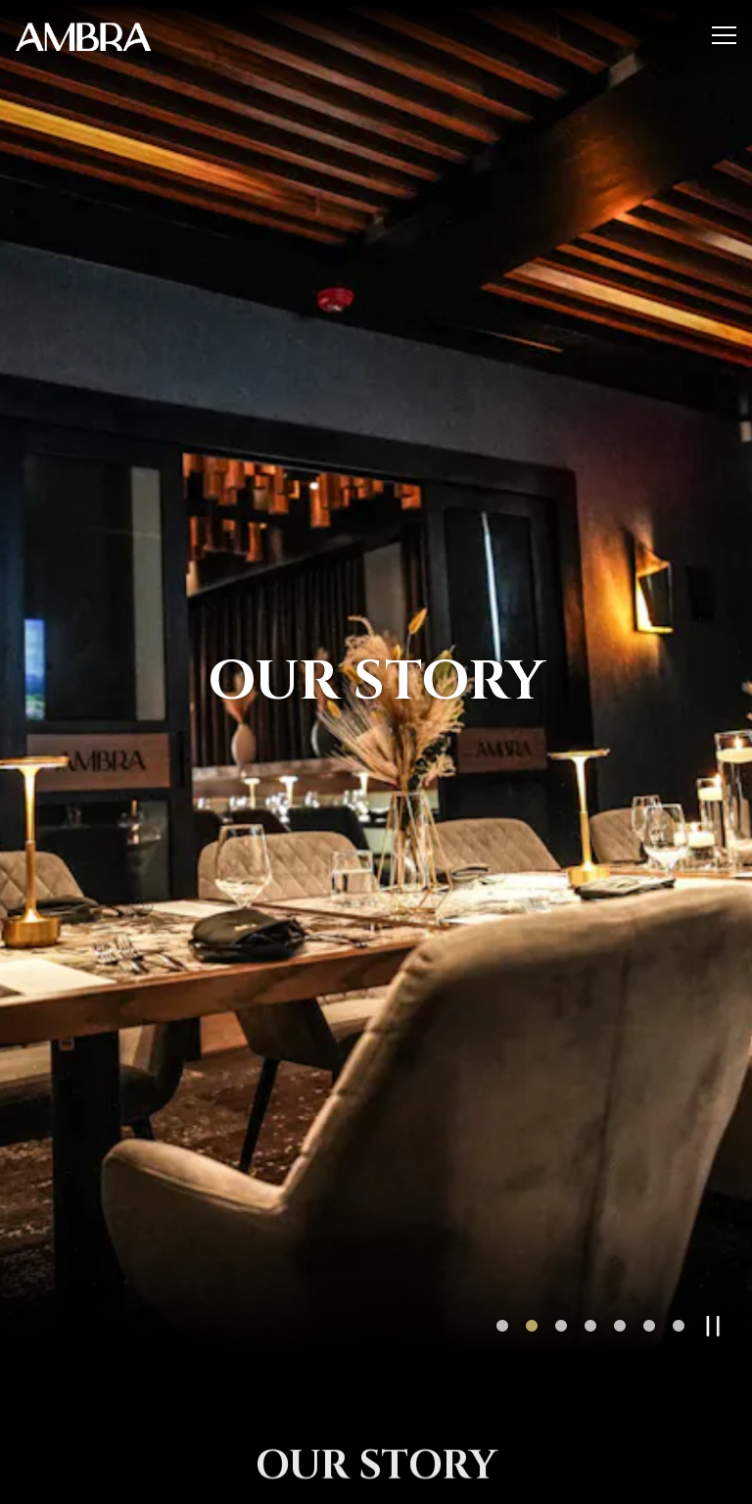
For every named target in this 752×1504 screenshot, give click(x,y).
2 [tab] (531, 1283)
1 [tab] (502, 1283)
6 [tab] (649, 1283)
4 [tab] (590, 1283)
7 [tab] (678, 1283)
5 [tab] (620, 1283)
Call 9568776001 (376, 1479)
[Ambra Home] (83, 35)
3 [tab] (561, 1283)
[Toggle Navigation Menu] (724, 35)
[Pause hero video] (713, 1283)
